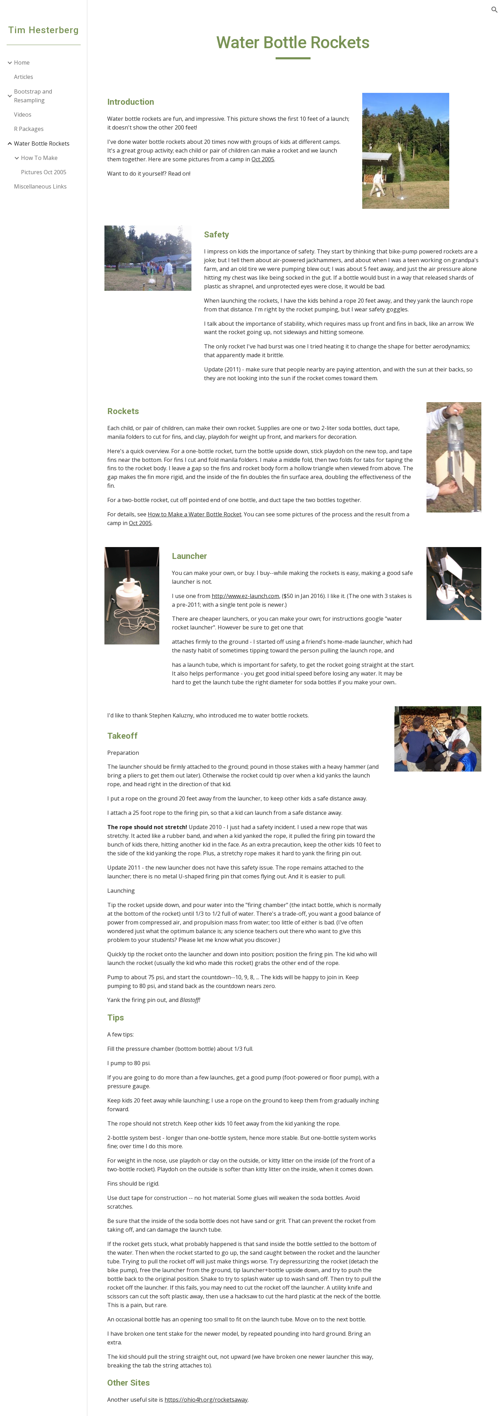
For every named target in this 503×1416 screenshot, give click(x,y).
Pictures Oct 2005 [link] (43, 172)
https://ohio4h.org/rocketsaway (210, 1398)
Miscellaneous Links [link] (40, 186)
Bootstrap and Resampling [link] (33, 96)
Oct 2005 (267, 159)
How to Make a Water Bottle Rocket (199, 513)
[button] (494, 9)
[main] (295, 45)
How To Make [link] (39, 158)
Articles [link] (23, 77)
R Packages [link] (29, 129)
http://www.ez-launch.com (249, 594)
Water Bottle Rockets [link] (42, 143)
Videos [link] (22, 114)
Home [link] (22, 62)
